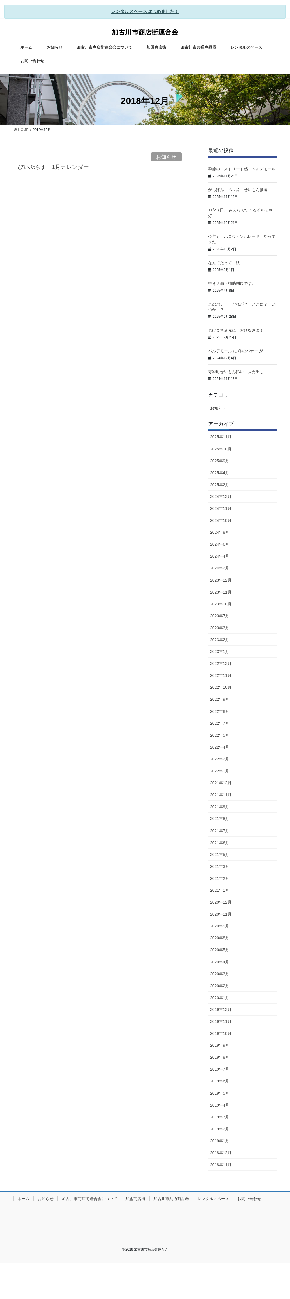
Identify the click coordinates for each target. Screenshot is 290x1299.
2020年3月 (219, 974)
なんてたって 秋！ (226, 262)
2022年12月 (220, 663)
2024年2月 (219, 568)
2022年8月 (219, 711)
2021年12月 (220, 783)
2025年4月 (219, 473)
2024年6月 (219, 544)
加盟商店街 (135, 1198)
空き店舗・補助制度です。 (232, 283)
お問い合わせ (249, 1198)
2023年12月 (220, 580)
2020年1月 (219, 997)
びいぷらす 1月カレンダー (53, 167)
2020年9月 (219, 926)
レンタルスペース (213, 1198)
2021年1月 (219, 890)
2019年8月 (219, 1057)
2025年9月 (219, 461)
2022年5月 (219, 735)
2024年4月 (219, 556)
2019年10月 (220, 1033)
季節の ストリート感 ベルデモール (242, 169)
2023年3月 (219, 628)
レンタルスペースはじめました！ (145, 11)
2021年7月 (219, 830)
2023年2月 (219, 639)
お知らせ (166, 157)
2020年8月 (219, 938)
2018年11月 (220, 1164)
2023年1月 (219, 651)
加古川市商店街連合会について (89, 1198)
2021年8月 (219, 818)
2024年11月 (220, 508)
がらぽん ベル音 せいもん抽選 (238, 189)
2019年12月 (220, 1009)
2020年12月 (220, 902)
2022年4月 (219, 747)
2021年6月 (219, 842)
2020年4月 (219, 962)
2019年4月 (219, 1105)
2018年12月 (220, 1152)
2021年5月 (219, 854)
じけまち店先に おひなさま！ (236, 330)
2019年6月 (219, 1081)
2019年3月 (219, 1117)
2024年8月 (219, 532)
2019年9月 (219, 1045)
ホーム (23, 1198)
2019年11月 (220, 1021)
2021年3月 (219, 866)
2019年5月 (219, 1093)
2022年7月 (219, 723)
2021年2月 (219, 878)
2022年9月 (219, 699)
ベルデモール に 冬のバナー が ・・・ (242, 351)
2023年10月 (220, 604)
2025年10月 (220, 449)
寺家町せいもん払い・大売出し (236, 371)
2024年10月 (220, 520)
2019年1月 (219, 1141)
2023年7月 (219, 616)
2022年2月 (219, 759)
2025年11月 (220, 437)
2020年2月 (219, 986)
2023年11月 (220, 592)
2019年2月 (219, 1129)
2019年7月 (219, 1069)
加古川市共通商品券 (171, 1198)
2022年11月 (220, 675)
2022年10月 (220, 687)
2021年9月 (219, 806)
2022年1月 (219, 771)
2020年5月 (219, 950)
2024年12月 (220, 496)
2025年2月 (219, 484)
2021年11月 (220, 794)
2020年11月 (220, 914)
